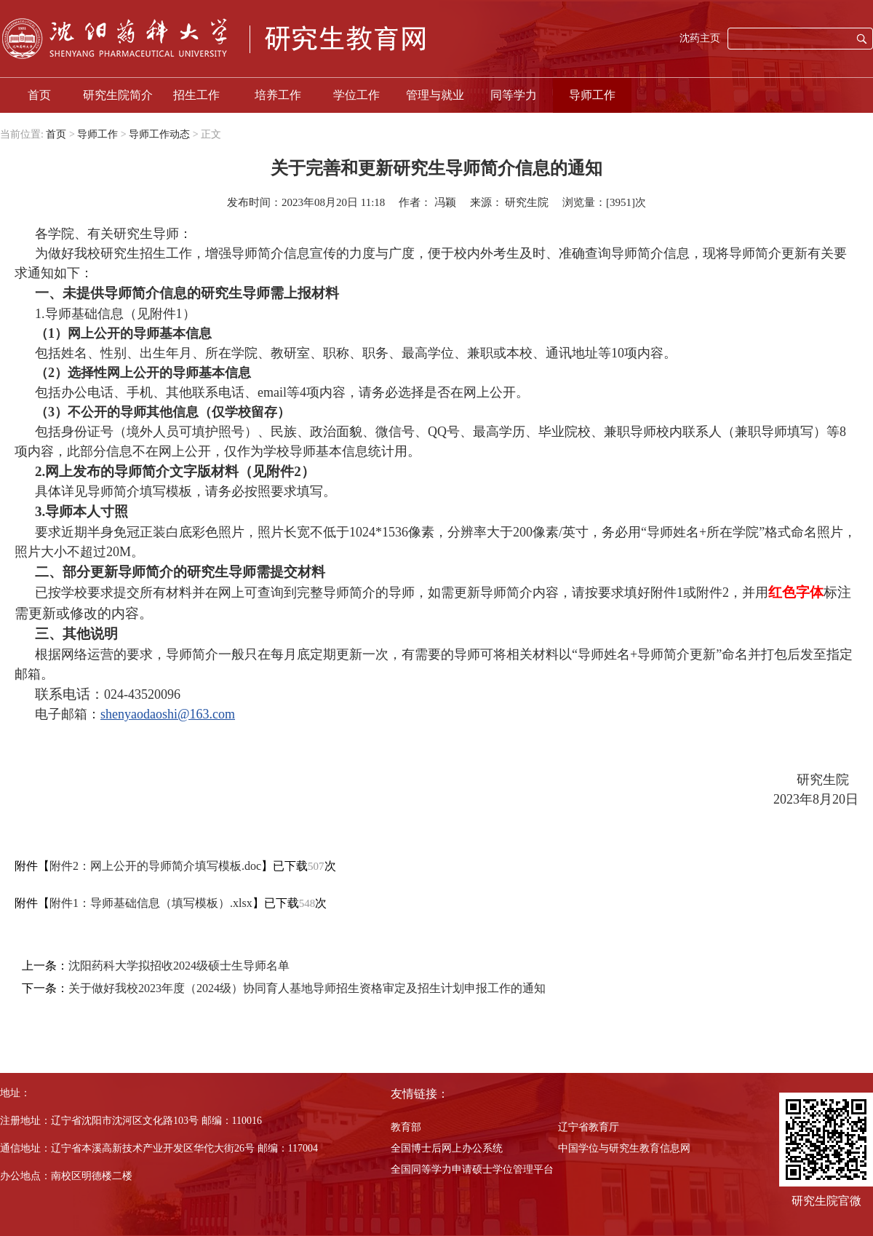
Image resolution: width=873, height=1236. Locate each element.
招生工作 (196, 95)
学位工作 (356, 95)
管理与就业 (435, 95)
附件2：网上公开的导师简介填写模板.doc (155, 866)
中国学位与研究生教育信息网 (624, 1148)
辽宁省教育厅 (588, 1127)
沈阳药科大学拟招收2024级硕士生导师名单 (179, 965)
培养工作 (278, 95)
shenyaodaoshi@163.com (167, 714)
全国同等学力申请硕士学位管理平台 (472, 1169)
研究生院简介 (118, 95)
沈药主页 (699, 38)
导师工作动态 (159, 134)
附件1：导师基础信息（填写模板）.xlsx (150, 903)
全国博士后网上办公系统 (447, 1148)
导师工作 (592, 95)
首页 (39, 95)
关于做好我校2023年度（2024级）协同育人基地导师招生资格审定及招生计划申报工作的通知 (307, 988)
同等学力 (513, 95)
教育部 (406, 1127)
